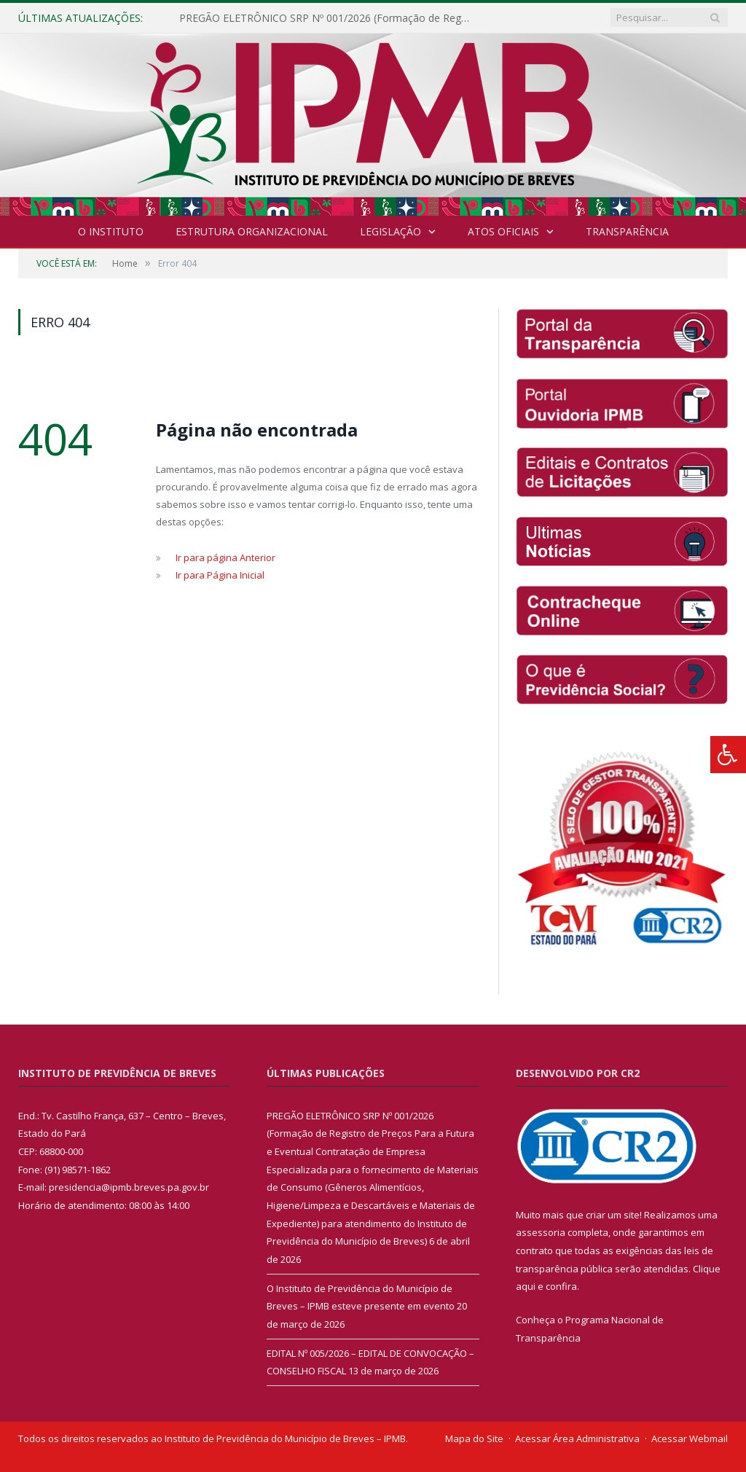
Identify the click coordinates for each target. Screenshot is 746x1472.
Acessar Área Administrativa (577, 1438)
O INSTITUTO (111, 231)
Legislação (390, 231)
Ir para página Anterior (225, 557)
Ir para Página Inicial (220, 575)
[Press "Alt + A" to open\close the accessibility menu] (728, 754)
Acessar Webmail (689, 1438)
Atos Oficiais (503, 231)
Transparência (627, 231)
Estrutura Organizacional (252, 231)
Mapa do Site (474, 1438)
